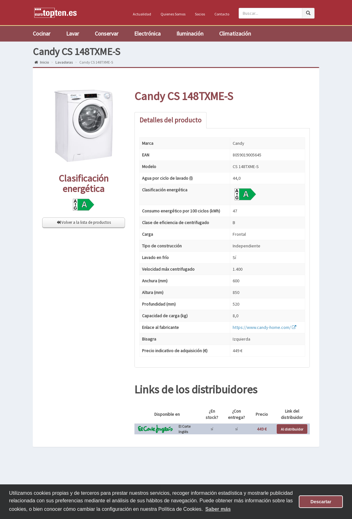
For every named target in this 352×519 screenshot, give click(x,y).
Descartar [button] (320, 501)
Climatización (235, 33)
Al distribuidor (292, 429)
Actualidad (142, 14)
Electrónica (147, 33)
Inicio (41, 62)
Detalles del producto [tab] (170, 120)
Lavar (72, 33)
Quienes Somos (173, 14)
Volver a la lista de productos (84, 222)
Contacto (221, 14)
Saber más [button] (218, 509)
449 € (262, 429)
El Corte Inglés (184, 429)
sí (212, 428)
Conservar (106, 33)
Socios (200, 14)
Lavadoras (64, 62)
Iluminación (189, 33)
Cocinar (41, 33)
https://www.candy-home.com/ (264, 327)
